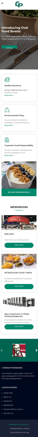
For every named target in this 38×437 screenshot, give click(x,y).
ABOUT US (7, 397)
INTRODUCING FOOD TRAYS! (18, 273)
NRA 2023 (9, 234)
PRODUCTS (8, 401)
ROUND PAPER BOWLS (19, 192)
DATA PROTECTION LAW (19, 432)
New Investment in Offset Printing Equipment (16, 315)
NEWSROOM (8, 405)
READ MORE (9, 95)
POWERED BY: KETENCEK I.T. (19, 424)
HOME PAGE (8, 393)
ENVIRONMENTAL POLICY (13, 409)
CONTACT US (8, 413)
